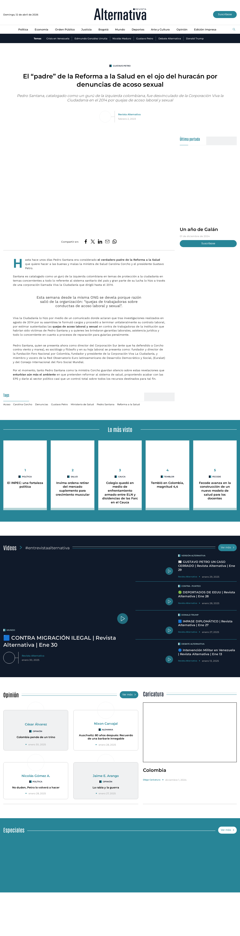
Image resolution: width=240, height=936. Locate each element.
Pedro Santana (105, 404)
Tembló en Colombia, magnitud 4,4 (167, 485)
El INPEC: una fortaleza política (25, 485)
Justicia (86, 29)
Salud (74, 476)
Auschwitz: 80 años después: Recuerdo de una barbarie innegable (106, 737)
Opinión (182, 29)
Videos (9, 547)
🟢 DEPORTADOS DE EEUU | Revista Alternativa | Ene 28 (206, 594)
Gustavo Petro (144, 38)
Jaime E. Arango (106, 776)
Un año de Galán (199, 229)
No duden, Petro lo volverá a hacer (36, 787)
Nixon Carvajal (106, 723)
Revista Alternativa (129, 114)
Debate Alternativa (169, 38)
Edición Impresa (205, 29)
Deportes (138, 29)
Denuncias (41, 404)
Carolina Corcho (22, 404)
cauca (121, 476)
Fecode (216, 476)
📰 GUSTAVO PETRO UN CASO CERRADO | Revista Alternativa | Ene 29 (206, 565)
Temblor (169, 476)
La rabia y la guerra (106, 787)
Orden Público (65, 29)
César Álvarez (36, 724)
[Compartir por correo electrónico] (107, 241)
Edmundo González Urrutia (91, 38)
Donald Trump (195, 38)
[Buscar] (234, 29)
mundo (11, 630)
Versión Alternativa (193, 555)
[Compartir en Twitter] (93, 241)
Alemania (107, 729)
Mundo (120, 29)
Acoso (6, 404)
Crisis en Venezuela (57, 38)
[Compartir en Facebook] (86, 241)
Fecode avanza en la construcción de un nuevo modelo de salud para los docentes (215, 490)
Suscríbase (225, 14)
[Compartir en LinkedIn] (100, 241)
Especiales (13, 829)
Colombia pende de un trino (36, 737)
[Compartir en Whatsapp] (114, 241)
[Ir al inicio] (120, 14)
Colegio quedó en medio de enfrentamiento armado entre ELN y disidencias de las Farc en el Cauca (120, 492)
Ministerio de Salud (82, 404)
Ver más (227, 547)
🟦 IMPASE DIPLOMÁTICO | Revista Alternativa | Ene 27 (205, 623)
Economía (41, 29)
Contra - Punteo (191, 586)
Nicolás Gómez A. (36, 776)
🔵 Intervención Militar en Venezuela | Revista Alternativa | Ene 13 (206, 652)
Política (23, 29)
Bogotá (103, 29)
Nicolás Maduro (121, 38)
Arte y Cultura (160, 29)
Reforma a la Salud (128, 404)
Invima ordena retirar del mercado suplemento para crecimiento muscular (73, 488)
